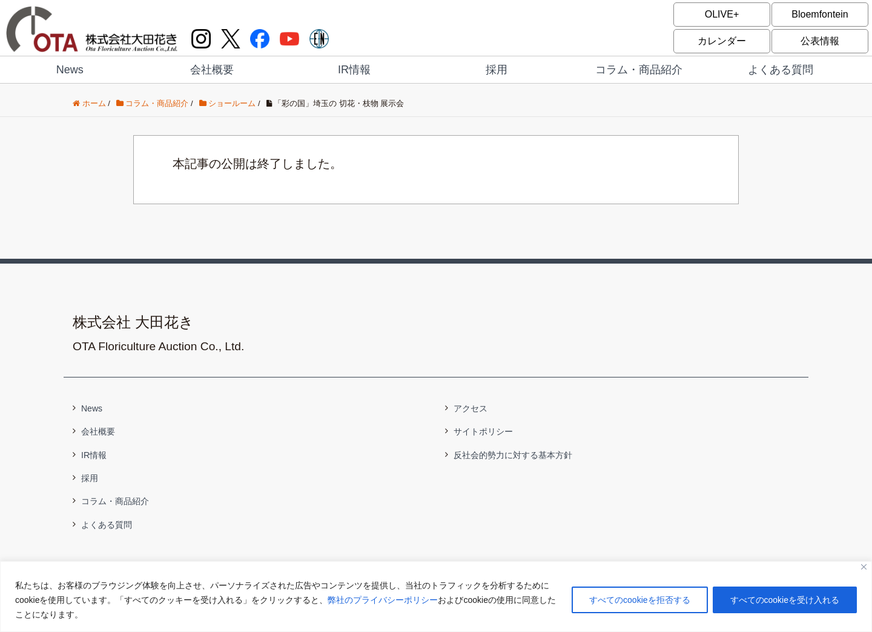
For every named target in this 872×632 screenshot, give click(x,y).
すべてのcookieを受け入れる (784, 600)
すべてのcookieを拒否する (639, 600)
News (70, 70)
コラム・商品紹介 (638, 70)
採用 (496, 70)
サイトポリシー (483, 431)
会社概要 (212, 70)
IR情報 (354, 70)
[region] (436, 596)
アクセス (470, 408)
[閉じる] (864, 567)
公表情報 (820, 41)
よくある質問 (780, 70)
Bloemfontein (819, 14)
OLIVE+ (722, 14)
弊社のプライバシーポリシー (383, 600)
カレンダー (722, 41)
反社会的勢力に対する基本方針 (513, 455)
